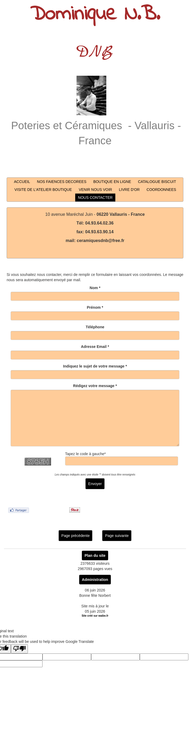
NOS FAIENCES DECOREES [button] (61, 182)
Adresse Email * (95, 346)
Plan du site (95, 555)
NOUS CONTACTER (95, 197)
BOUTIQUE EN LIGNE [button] (112, 182)
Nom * (95, 288)
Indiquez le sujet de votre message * (95, 366)
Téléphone (95, 327)
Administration (95, 579)
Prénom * (95, 307)
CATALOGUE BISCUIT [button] (157, 182)
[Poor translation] (19, 648)
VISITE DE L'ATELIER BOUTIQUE (43, 189)
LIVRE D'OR (129, 189)
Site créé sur (95, 615)
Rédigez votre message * (95, 386)
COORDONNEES (161, 189)
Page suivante (117, 536)
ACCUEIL (22, 182)
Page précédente (75, 536)
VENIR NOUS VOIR (95, 189)
